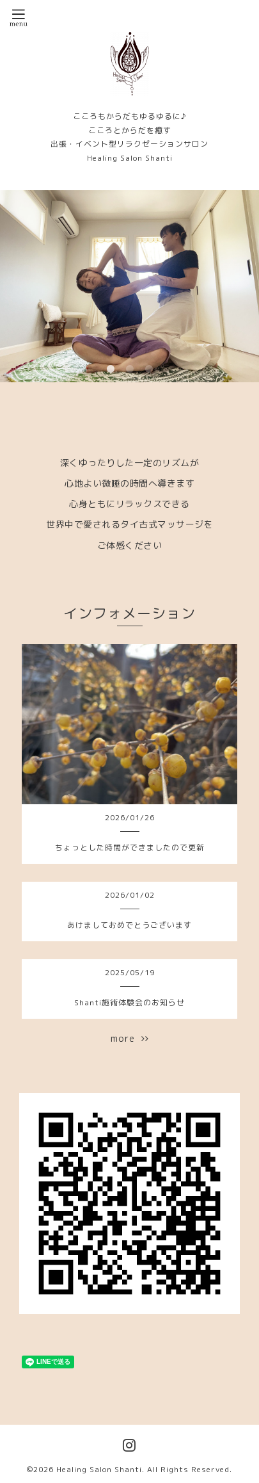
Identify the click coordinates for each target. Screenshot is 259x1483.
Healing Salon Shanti (99, 1469)
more (130, 1038)
